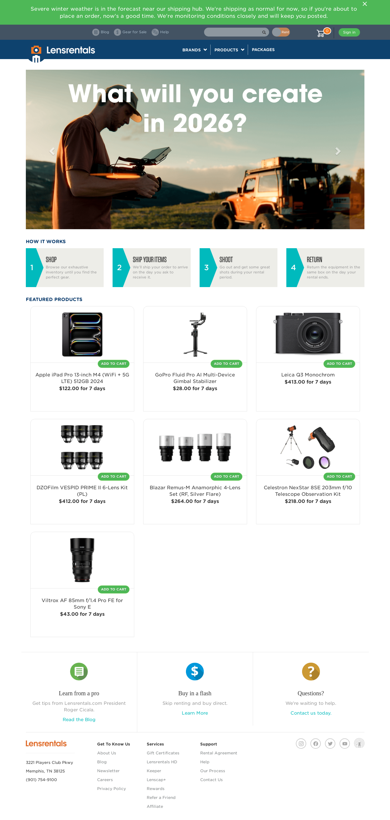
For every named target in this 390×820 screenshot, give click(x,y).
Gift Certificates (163, 753)
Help (204, 762)
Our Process (212, 771)
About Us (106, 753)
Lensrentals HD (162, 762)
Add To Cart (113, 364)
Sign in (349, 32)
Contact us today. (310, 713)
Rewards (156, 788)
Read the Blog (79, 719)
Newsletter (108, 771)
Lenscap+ (156, 780)
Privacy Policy (111, 788)
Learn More (195, 713)
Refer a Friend (161, 797)
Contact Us (211, 780)
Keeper (154, 771)
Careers (105, 780)
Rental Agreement (218, 753)
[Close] (365, 4)
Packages (263, 49)
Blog (102, 762)
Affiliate (155, 806)
